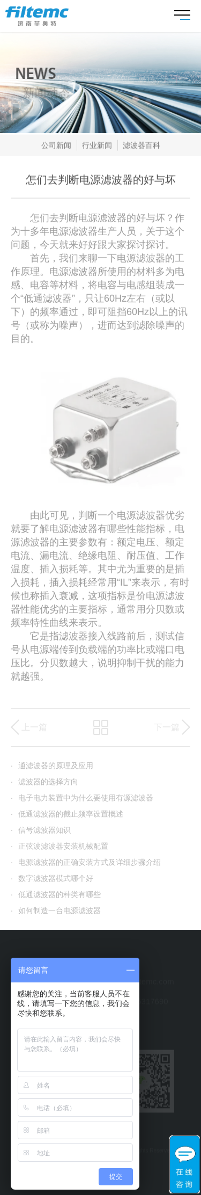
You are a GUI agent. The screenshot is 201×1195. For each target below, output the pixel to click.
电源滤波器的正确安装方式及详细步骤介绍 (86, 867)
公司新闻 (56, 147)
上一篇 (34, 732)
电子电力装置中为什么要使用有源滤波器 (82, 803)
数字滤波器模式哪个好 (52, 883)
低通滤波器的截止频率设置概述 (67, 819)
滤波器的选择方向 (44, 786)
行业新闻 (97, 147)
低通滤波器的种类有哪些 (56, 899)
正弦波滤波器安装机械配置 (59, 851)
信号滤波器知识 (41, 835)
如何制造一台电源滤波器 (56, 915)
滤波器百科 (141, 147)
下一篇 (167, 732)
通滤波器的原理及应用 (52, 770)
